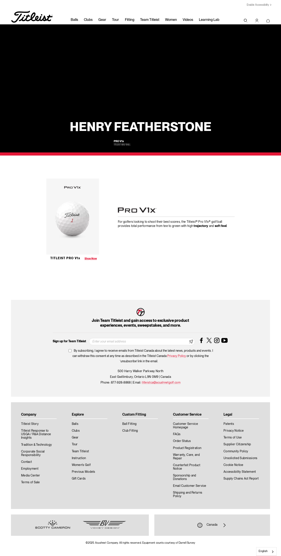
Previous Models (83, 472)
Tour (115, 20)
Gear (102, 20)
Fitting (129, 20)
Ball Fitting (129, 424)
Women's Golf (81, 465)
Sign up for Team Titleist (69, 341)
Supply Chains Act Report (241, 478)
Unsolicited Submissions (240, 458)
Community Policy (235, 451)
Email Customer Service (189, 486)
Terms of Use (232, 437)
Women (171, 20)
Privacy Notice (233, 430)
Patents (228, 424)
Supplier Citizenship (237, 444)
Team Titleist (149, 20)
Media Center (30, 475)
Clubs (88, 20)
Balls (74, 20)
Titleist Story (30, 424)
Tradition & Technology (36, 445)
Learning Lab (209, 20)
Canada (212, 525)
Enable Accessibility (258, 5)
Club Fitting (130, 430)
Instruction (79, 458)
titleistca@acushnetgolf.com (161, 382)
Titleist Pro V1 (65, 258)
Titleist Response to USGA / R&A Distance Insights (36, 434)
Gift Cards (79, 478)
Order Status (182, 441)
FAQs (177, 434)
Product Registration (187, 448)
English (263, 551)
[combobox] (266, 551)
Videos (188, 20)
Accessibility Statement (239, 472)
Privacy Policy (177, 356)
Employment (29, 468)
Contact (26, 462)
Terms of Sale (30, 482)
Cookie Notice (233, 465)
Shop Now (91, 258)
